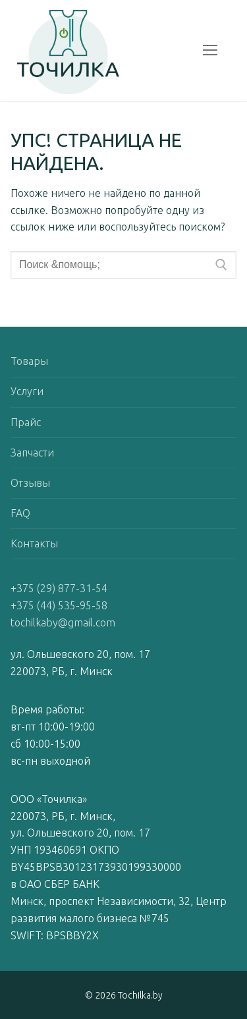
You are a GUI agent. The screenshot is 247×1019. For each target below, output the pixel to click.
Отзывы (30, 483)
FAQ (20, 513)
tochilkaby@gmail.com (63, 622)
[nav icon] (210, 51)
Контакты (34, 543)
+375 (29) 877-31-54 (59, 588)
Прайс (26, 422)
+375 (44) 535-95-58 (59, 605)
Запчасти (32, 452)
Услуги (27, 391)
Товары (29, 361)
